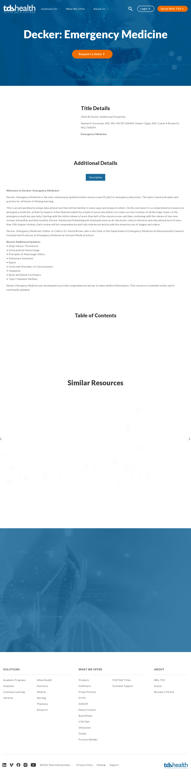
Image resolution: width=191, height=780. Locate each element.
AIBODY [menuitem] (83, 703)
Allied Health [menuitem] (44, 680)
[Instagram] (25, 765)
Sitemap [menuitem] (101, 764)
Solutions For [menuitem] (49, 8)
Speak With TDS (171, 8)
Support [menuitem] (114, 764)
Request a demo (90, 54)
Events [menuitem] (158, 686)
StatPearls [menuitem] (85, 686)
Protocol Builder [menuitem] (88, 739)
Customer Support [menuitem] (122, 686)
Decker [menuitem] (83, 733)
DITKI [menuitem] (82, 697)
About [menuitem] (159, 669)
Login (144, 8)
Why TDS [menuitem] (159, 680)
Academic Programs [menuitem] (14, 680)
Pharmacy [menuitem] (42, 703)
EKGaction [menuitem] (85, 727)
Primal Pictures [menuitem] (87, 691)
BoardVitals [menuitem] (85, 715)
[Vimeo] (11, 765)
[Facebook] (18, 765)
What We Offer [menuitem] (75, 8)
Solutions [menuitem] (11, 669)
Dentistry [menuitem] (42, 686)
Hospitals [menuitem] (8, 686)
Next (189, 439)
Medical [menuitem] (41, 691)
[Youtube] (33, 764)
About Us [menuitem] (99, 8)
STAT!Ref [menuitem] (84, 721)
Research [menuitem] (42, 709)
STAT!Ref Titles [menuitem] (121, 680)
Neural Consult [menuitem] (87, 709)
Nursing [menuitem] (41, 697)
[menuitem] (54, 669)
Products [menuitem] (84, 680)
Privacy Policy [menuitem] (84, 764)
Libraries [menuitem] (8, 697)
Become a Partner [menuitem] (164, 691)
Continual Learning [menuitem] (14, 691)
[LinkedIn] (4, 765)
